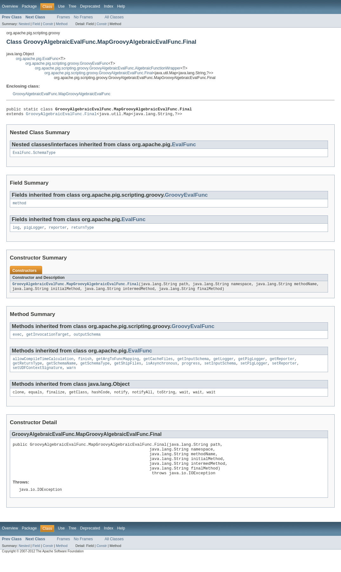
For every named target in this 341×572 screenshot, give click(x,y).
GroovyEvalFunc (186, 197)
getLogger (223, 364)
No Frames (83, 17)
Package (29, 6)
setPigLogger (253, 369)
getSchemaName (61, 369)
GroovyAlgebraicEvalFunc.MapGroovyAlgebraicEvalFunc (61, 94)
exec (17, 339)
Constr (48, 24)
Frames (63, 17)
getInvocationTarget (47, 339)
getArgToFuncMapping (117, 364)
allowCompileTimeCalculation (43, 364)
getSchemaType (94, 369)
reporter (58, 231)
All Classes (114, 17)
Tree (72, 6)
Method (61, 24)
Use (61, 6)
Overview (10, 6)
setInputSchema (220, 369)
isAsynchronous (161, 369)
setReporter (284, 369)
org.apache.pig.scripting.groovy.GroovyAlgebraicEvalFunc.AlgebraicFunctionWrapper (107, 68)
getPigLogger (251, 364)
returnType (82, 231)
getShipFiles (127, 369)
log (16, 231)
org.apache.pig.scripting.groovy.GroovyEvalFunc (66, 63)
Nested (24, 24)
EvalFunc (184, 146)
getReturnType (27, 369)
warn (71, 375)
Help (121, 6)
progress (191, 369)
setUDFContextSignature (37, 375)
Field (36, 24)
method (19, 206)
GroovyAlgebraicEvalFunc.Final (61, 115)
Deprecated (90, 6)
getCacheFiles (158, 364)
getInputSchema (193, 364)
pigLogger (34, 231)
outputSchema (87, 339)
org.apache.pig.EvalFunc (37, 58)
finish (85, 364)
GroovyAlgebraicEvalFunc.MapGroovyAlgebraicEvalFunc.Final (75, 288)
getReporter (282, 364)
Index (108, 6)
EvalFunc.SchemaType (34, 155)
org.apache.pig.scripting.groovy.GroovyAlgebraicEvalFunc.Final (98, 73)
